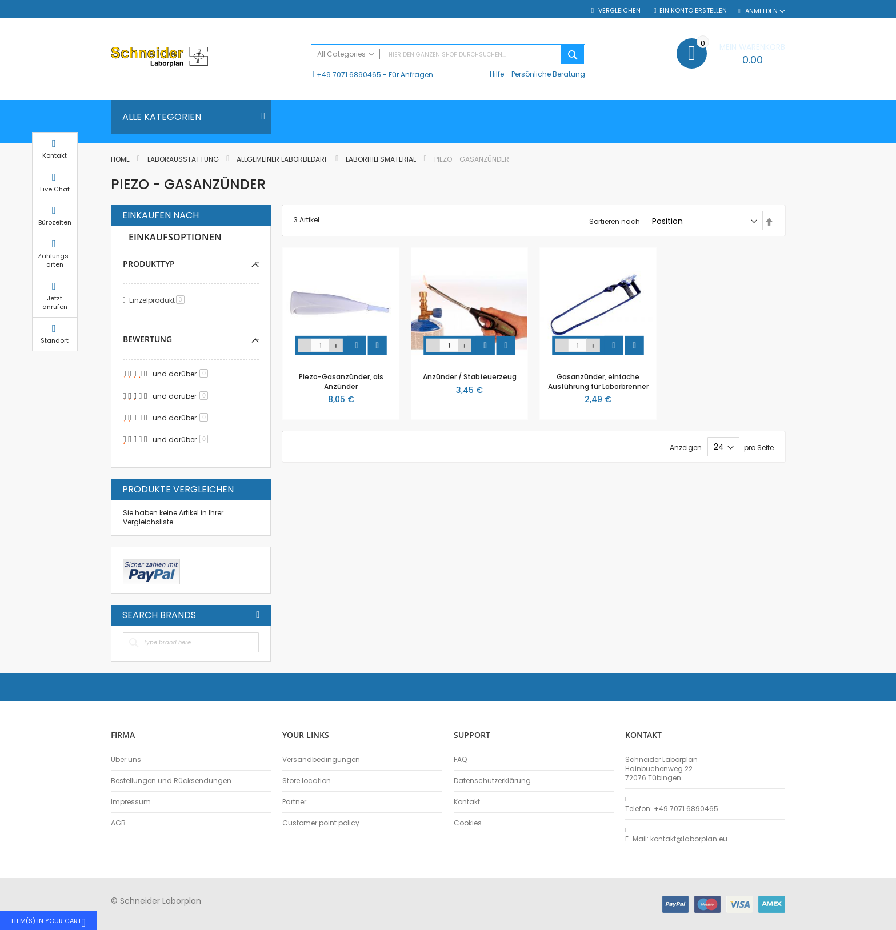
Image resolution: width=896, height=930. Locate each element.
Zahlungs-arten (813, 271)
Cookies (468, 823)
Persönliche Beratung (548, 74)
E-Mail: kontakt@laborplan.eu (676, 839)
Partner (294, 802)
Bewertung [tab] (147, 339)
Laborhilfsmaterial (382, 159)
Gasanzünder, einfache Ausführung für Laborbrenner (598, 381)
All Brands (257, 614)
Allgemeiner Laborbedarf (283, 159)
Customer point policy (320, 823)
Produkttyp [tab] (149, 263)
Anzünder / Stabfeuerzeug (470, 377)
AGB (118, 823)
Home (121, 159)
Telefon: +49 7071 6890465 (671, 808)
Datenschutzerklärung (492, 780)
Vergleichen (619, 10)
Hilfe (497, 74)
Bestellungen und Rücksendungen (171, 780)
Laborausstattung (184, 159)
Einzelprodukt (159, 300)
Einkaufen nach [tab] (160, 215)
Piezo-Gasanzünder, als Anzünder (341, 381)
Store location (306, 780)
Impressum (131, 802)
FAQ (460, 759)
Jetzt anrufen (813, 313)
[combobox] (448, 55)
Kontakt (467, 802)
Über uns (126, 759)
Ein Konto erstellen (693, 10)
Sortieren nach (614, 221)
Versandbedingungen (321, 759)
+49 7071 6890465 (349, 74)
